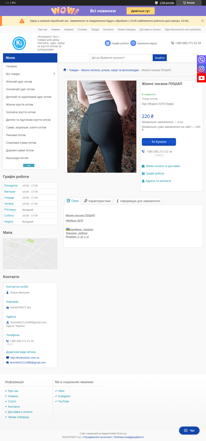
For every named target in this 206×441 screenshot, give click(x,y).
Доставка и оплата (150, 29)
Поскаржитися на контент (97, 437)
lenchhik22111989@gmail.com (28, 362)
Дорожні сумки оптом (20, 150)
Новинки (68, 29)
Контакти (108, 29)
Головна (82, 29)
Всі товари (13, 74)
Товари (95, 29)
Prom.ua (121, 433)
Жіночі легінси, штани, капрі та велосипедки (110, 70)
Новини (56, 29)
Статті (12, 401)
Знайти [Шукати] (160, 57)
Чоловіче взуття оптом (20, 112)
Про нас (42, 29)
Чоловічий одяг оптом (20, 89)
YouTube (63, 401)
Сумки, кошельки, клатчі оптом (26, 127)
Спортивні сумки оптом (21, 142)
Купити (161, 142)
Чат (189, 430)
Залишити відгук (147, 43)
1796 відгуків (167, 2)
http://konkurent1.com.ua (24, 357)
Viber (61, 391)
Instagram (64, 396)
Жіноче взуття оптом (19, 104)
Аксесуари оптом (17, 158)
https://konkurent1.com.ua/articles (183, 29)
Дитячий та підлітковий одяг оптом (28, 96)
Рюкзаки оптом (16, 135)
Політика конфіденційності (129, 437)
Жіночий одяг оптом (19, 81)
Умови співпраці (126, 29)
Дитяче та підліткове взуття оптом (28, 119)
